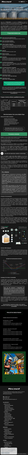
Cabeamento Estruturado (9, 405)
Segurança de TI (7, 413)
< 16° (24, 104)
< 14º (24, 105)
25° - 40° (19, 105)
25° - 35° (19, 103)
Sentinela (6, 447)
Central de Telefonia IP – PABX (10, 418)
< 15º (24, 103)
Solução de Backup (8, 415)
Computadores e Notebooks (9, 409)
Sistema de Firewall (8, 414)
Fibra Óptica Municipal (8, 443)
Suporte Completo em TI (9, 422)
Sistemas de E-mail (8, 419)
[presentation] (5, 378)
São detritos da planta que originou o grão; (9, 51)
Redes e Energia (7, 406)
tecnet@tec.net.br (6, 396)
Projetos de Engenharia (9, 438)
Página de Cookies (10, 450)
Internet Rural (7, 444)
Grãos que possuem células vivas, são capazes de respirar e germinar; (13, 38)
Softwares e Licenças (8, 410)
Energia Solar (7, 430)
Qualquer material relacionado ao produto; (9, 54)
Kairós (6, 435)
